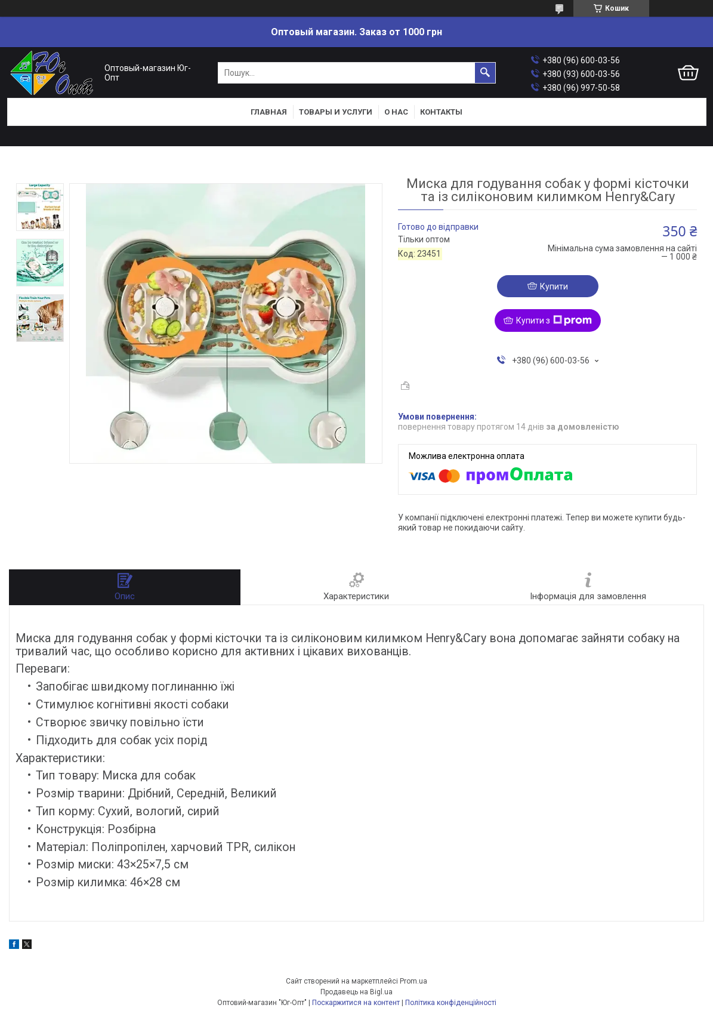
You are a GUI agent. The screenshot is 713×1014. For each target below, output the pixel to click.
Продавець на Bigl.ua (356, 992)
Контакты (441, 111)
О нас (396, 111)
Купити (554, 286)
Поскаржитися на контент (356, 1002)
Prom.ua (413, 981)
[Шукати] (485, 73)
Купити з (554, 320)
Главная (269, 111)
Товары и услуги (335, 111)
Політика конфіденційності (450, 1002)
